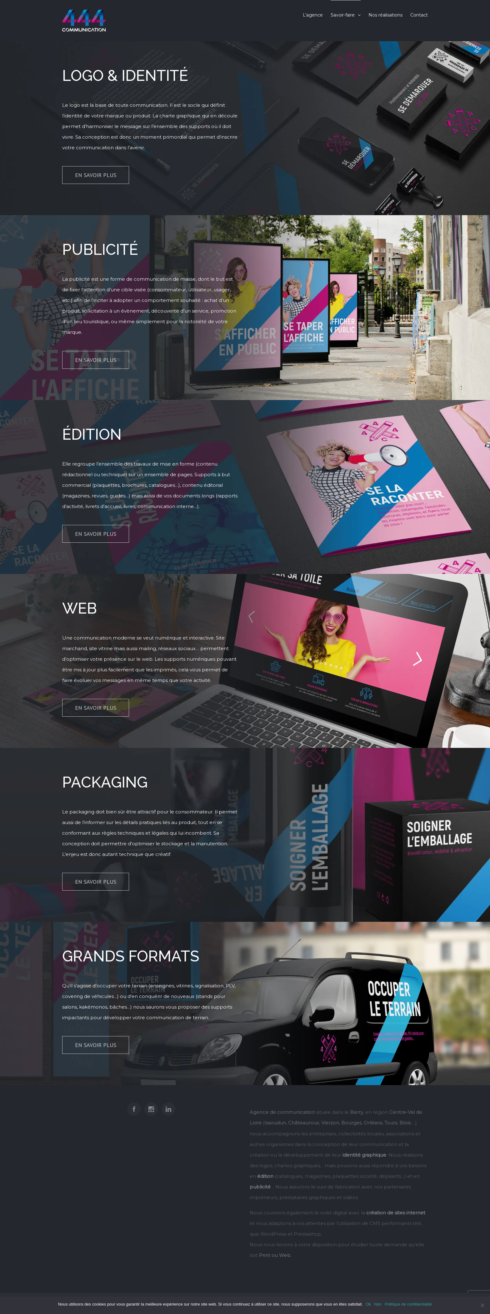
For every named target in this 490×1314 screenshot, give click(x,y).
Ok (368, 1304)
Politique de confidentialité (408, 1304)
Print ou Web (275, 1255)
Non (378, 1304)
